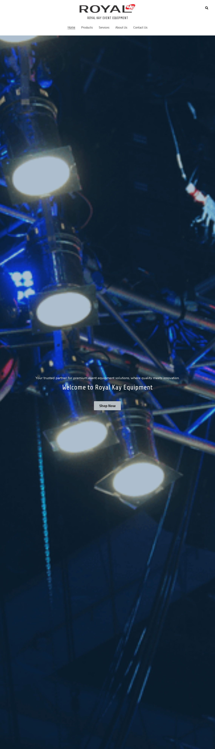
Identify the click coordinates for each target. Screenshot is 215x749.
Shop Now (107, 406)
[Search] (206, 7)
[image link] (107, 8)
